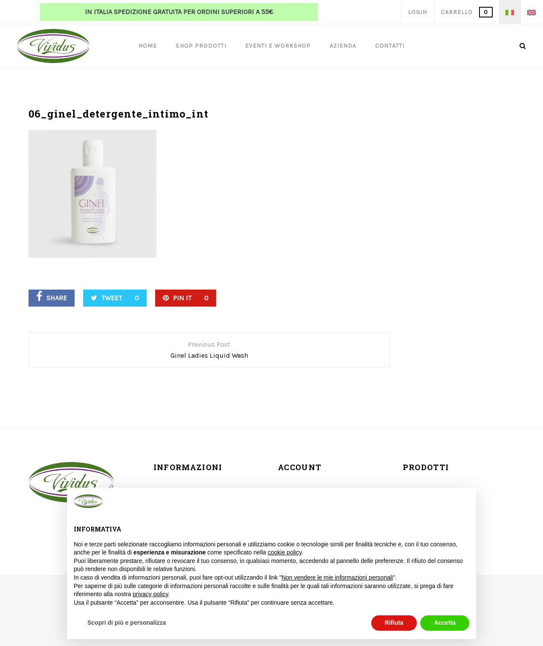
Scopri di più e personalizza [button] (126, 622)
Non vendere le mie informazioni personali (337, 577)
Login (417, 12)
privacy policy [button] (150, 594)
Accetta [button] (445, 622)
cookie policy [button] (284, 552)
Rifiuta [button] (394, 622)
